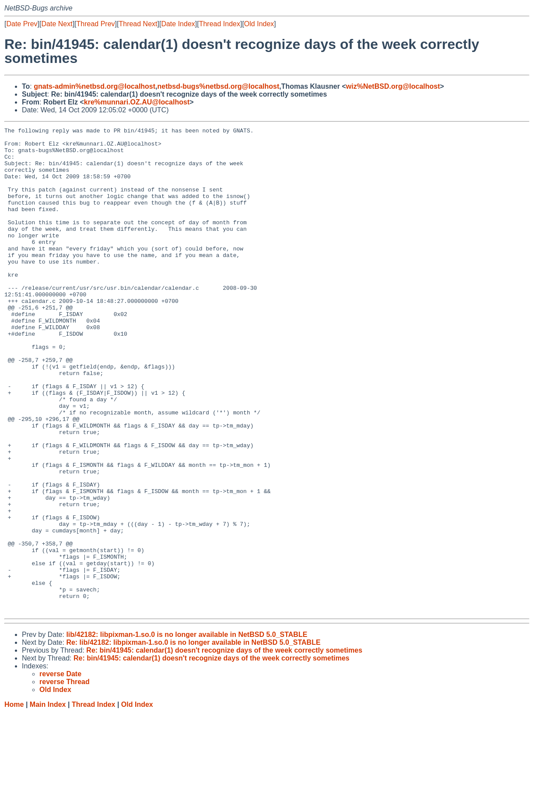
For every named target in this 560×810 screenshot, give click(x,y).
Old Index (259, 24)
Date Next (56, 24)
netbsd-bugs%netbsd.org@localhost (219, 86)
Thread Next (138, 24)
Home (14, 801)
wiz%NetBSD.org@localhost (393, 86)
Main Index (48, 801)
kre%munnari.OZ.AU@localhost (136, 102)
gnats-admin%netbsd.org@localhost (94, 86)
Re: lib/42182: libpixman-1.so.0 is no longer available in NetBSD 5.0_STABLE (193, 739)
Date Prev (21, 24)
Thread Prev (96, 24)
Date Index (178, 24)
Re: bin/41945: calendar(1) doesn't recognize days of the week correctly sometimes (224, 747)
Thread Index (219, 24)
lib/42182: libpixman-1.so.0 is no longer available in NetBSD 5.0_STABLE (186, 731)
